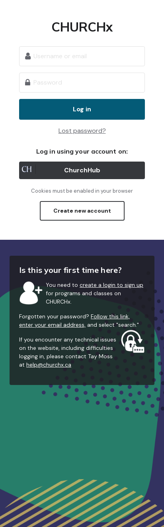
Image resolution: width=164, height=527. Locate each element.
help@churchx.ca (48, 364)
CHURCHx (82, 27)
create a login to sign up (111, 284)
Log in (82, 109)
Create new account (82, 210)
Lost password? (82, 130)
